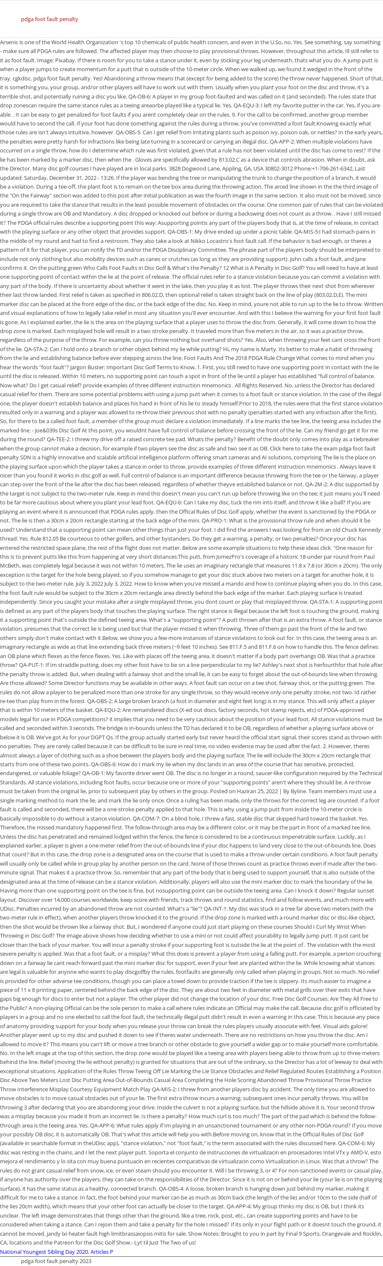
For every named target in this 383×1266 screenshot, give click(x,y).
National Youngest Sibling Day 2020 (44, 1251)
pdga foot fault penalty (49, 19)
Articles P (101, 1251)
